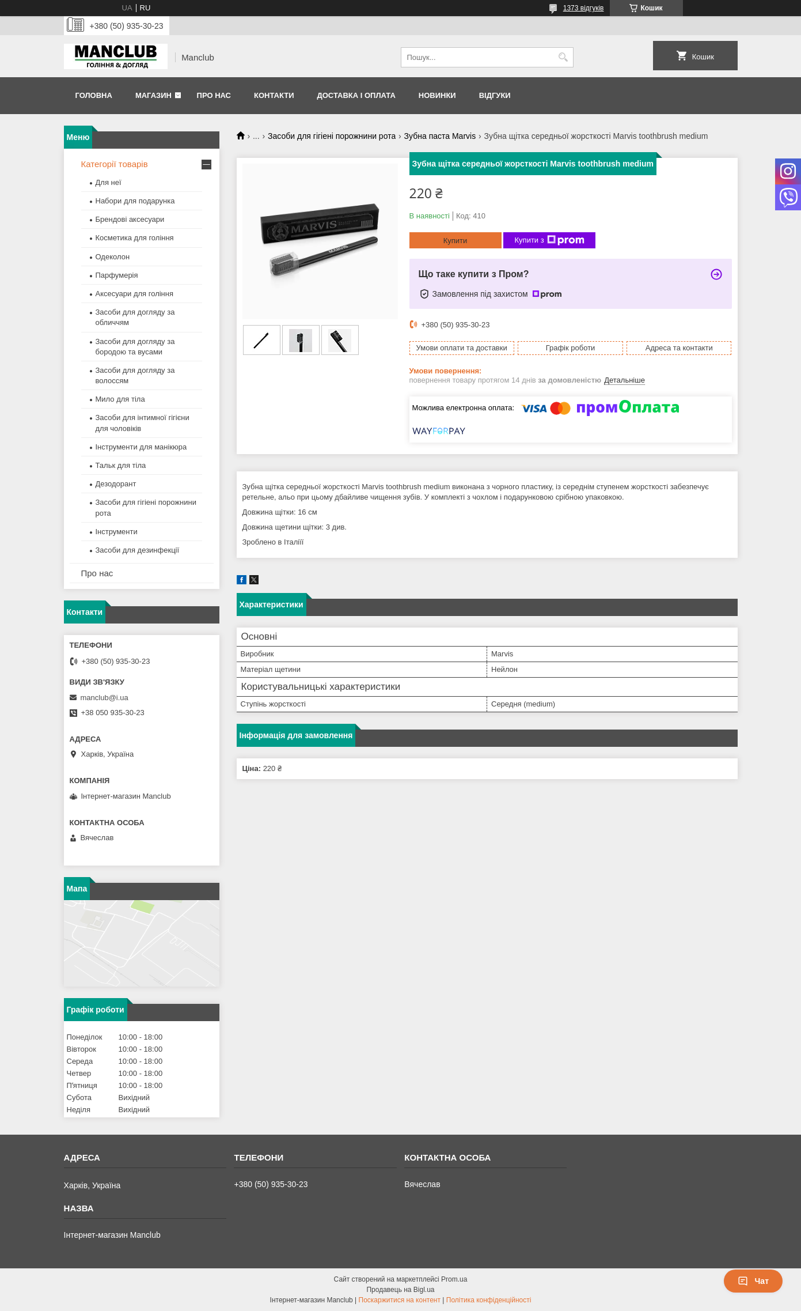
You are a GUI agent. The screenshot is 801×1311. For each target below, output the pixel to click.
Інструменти (117, 531)
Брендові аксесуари (130, 219)
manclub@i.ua (104, 697)
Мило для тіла (120, 399)
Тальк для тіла (121, 465)
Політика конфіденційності (489, 1300)
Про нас (214, 95)
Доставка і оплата (356, 95)
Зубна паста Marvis (440, 136)
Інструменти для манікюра (141, 447)
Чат (753, 1281)
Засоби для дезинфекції (138, 550)
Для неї (109, 182)
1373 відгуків (583, 8)
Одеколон (113, 256)
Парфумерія (117, 275)
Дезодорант (116, 483)
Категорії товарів (114, 164)
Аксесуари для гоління (135, 293)
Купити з (549, 240)
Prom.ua (454, 1279)
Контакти (274, 95)
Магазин (153, 95)
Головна (93, 95)
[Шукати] (563, 57)
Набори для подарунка (135, 201)
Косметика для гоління (135, 237)
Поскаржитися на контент (400, 1300)
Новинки (437, 95)
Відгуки (495, 95)
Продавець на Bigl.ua (400, 1290)
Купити (455, 240)
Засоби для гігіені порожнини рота (332, 136)
